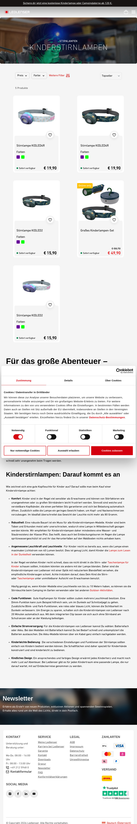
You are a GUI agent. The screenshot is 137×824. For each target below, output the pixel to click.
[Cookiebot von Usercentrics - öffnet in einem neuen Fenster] (118, 370)
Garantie (43, 751)
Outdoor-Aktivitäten (101, 590)
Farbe (39, 75)
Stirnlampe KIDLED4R (30, 145)
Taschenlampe (25, 578)
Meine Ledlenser (47, 742)
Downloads (44, 759)
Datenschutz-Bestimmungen (107, 417)
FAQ (40, 772)
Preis (22, 75)
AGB (72, 742)
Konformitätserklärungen (52, 777)
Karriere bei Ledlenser (51, 746)
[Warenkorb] (126, 12)
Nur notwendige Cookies (25, 450)
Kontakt (42, 755)
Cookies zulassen (112, 450)
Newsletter (44, 768)
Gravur (42, 764)
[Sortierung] (111, 76)
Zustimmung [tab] (23, 380)
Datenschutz (77, 751)
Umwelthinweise (79, 759)
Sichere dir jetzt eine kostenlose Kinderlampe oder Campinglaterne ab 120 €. (67, 3)
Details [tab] (68, 380)
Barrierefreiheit (79, 755)
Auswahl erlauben (68, 450)
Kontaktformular (21, 771)
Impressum (76, 746)
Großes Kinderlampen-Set (97, 230)
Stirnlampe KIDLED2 (29, 230)
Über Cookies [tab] (113, 380)
